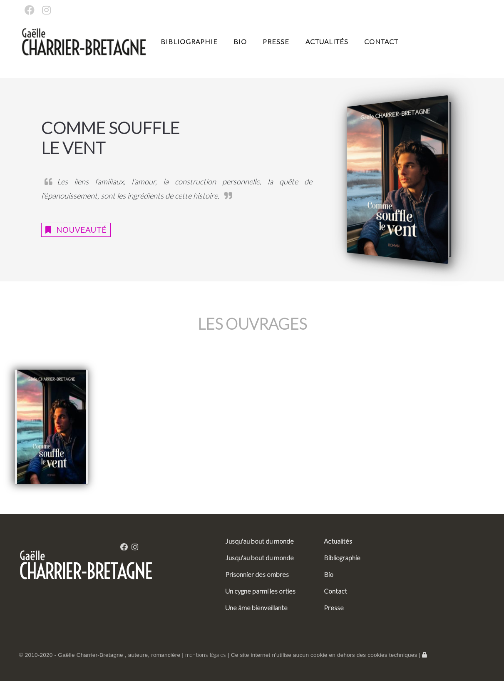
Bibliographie (189, 41)
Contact (381, 41)
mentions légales (205, 654)
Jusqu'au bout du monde (259, 541)
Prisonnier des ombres (257, 574)
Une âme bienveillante (256, 607)
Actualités (326, 41)
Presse (276, 41)
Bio (240, 41)
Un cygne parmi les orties (260, 591)
